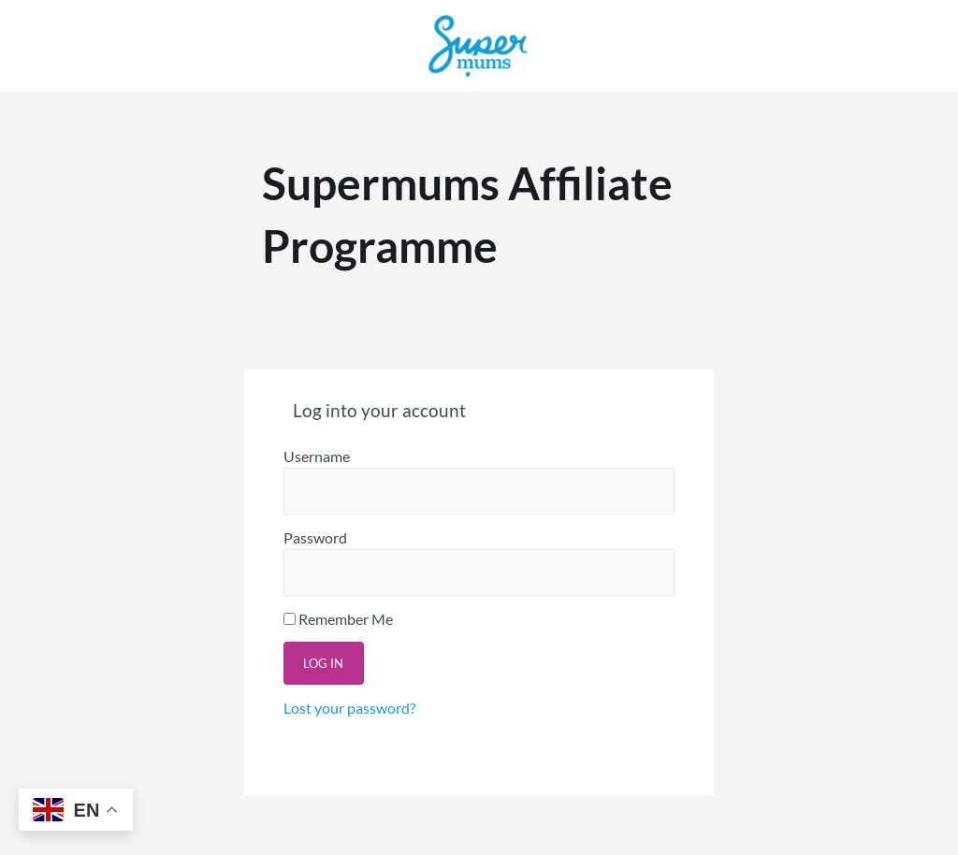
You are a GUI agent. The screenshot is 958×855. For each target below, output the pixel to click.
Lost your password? (349, 708)
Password (315, 537)
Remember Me (338, 619)
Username (316, 456)
